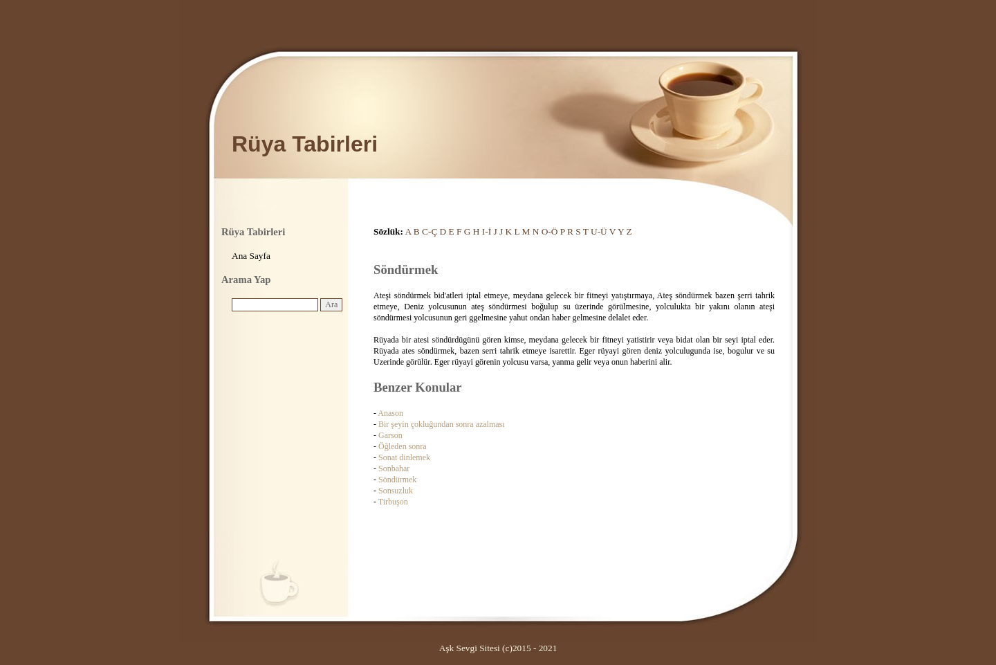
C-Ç (429, 231)
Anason (390, 413)
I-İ (486, 231)
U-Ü (599, 231)
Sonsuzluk (395, 490)
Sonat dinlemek (404, 457)
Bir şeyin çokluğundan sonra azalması (441, 424)
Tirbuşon (393, 502)
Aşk (446, 648)
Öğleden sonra (402, 446)
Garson (390, 435)
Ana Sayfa (251, 255)
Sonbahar (393, 468)
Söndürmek (397, 479)
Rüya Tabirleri (305, 143)
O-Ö (550, 231)
